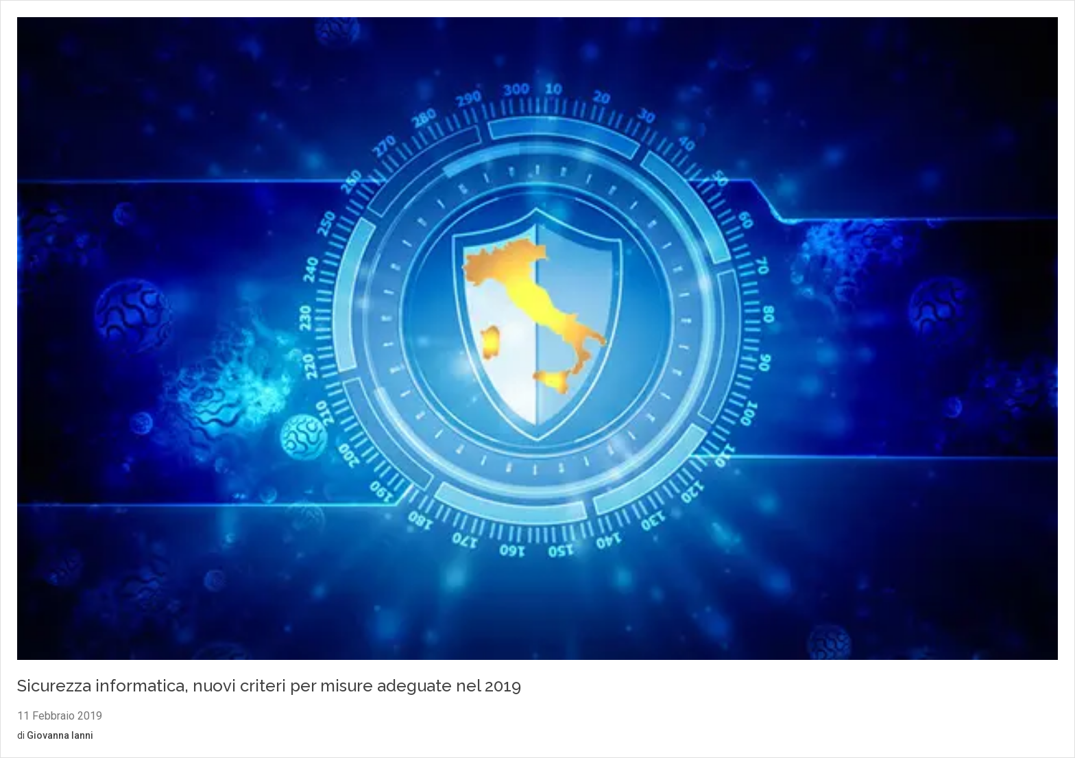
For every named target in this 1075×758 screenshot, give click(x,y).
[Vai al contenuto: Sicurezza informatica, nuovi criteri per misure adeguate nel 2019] (537, 340)
